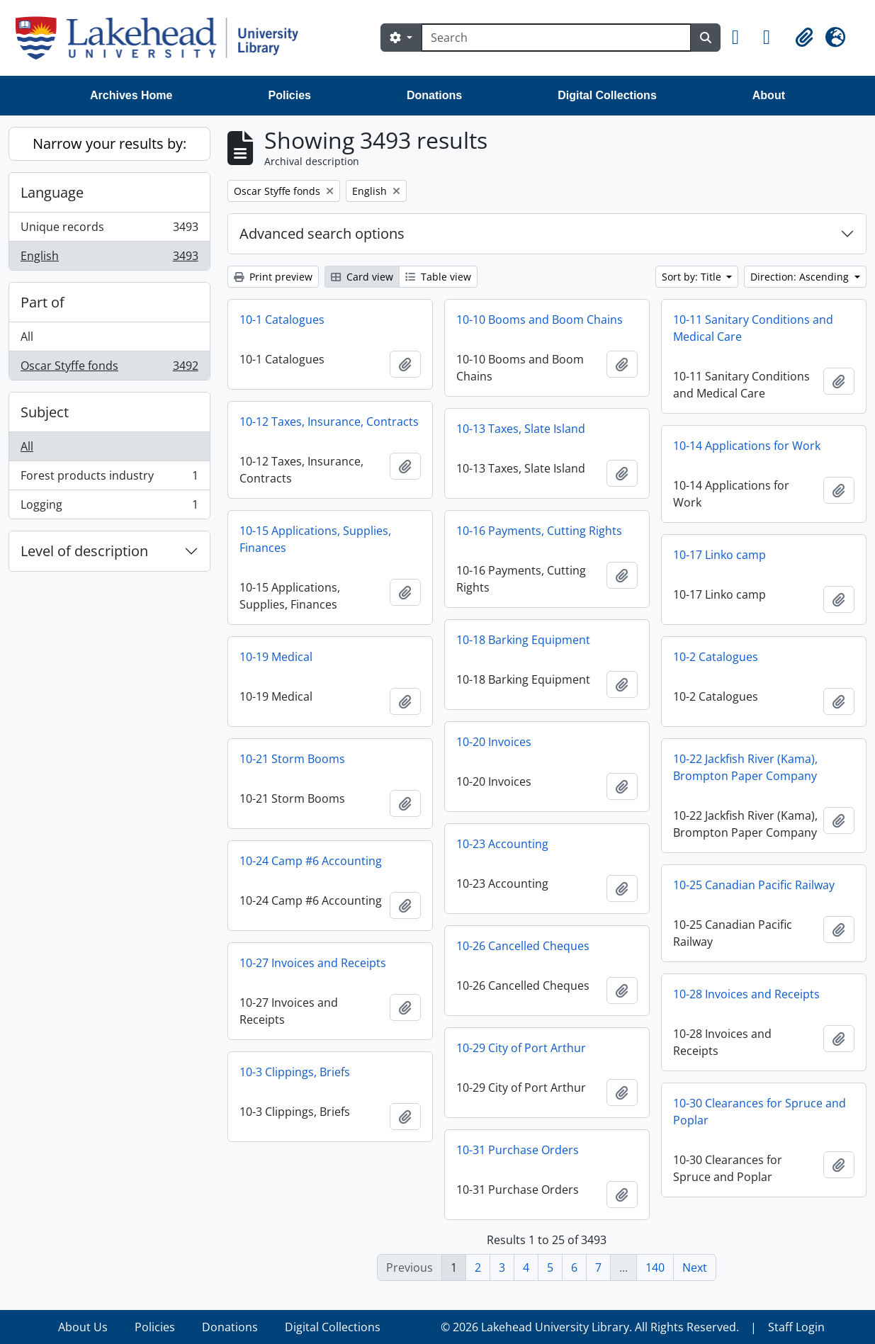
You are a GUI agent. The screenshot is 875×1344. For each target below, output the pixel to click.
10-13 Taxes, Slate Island (520, 428)
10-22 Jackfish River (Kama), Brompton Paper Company (745, 767)
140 (655, 1267)
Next (694, 1267)
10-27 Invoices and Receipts (312, 963)
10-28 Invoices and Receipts (746, 994)
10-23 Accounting (502, 844)
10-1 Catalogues (281, 319)
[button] (741, 37)
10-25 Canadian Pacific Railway (754, 885)
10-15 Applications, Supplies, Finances (315, 539)
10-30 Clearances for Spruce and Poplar (759, 1111)
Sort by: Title (693, 276)
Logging (109, 507)
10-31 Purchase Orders (517, 1150)
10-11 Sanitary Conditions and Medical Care (753, 328)
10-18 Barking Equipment (523, 640)
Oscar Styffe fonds (109, 368)
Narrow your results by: (109, 143)
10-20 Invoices (493, 742)
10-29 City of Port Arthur (521, 1048)
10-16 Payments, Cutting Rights (539, 530)
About (768, 95)
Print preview (273, 276)
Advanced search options (322, 233)
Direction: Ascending (801, 276)
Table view (438, 276)
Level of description (84, 550)
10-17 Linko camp (719, 555)
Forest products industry (109, 478)
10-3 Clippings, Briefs (294, 1072)
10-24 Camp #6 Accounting (310, 861)
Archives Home (131, 95)
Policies (290, 95)
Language (52, 192)
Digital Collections (607, 95)
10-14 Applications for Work (746, 445)
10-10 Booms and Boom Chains (539, 319)
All (27, 336)
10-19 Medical (275, 657)
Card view (362, 276)
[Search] (556, 37)
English (109, 258)
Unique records (109, 230)
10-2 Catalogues (715, 657)
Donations (434, 95)
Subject (45, 412)
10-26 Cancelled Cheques (522, 946)
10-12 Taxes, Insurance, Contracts (329, 421)
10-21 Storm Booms (292, 759)
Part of (42, 302)
